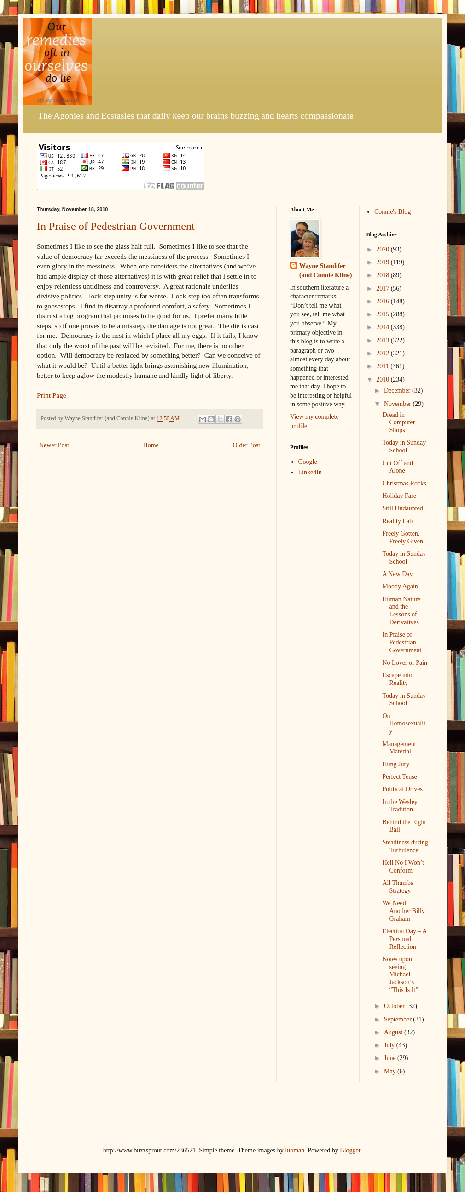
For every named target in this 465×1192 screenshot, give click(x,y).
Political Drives (402, 789)
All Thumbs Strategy (397, 886)
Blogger (350, 1150)
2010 (383, 379)
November (398, 403)
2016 (383, 301)
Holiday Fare (399, 495)
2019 (383, 262)
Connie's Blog (392, 211)
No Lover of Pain (404, 662)
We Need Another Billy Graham (403, 911)
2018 (383, 275)
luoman (294, 1150)
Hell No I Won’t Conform (403, 866)
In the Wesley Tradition (399, 805)
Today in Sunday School (404, 446)
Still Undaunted (402, 508)
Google (307, 461)
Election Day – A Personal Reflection (404, 939)
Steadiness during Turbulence (405, 846)
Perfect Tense (399, 776)
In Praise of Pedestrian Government (116, 226)
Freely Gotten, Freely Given (402, 537)
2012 (383, 353)
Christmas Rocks (404, 483)
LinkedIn (310, 472)
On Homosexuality (403, 724)
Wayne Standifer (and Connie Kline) (325, 270)
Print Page (51, 395)
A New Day (397, 573)
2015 (383, 314)
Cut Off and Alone (397, 467)
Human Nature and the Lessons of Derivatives (401, 611)
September (398, 1019)
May (390, 1071)
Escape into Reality (397, 679)
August (394, 1032)
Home (151, 445)
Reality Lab (397, 521)
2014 (383, 327)
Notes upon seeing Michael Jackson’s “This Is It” (400, 974)
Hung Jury (395, 764)
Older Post (247, 445)
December (398, 390)
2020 (383, 249)
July (390, 1045)
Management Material (399, 748)
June (390, 1058)
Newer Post (54, 445)
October (395, 1006)
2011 (383, 366)
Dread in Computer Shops (398, 422)
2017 (383, 288)
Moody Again (400, 586)
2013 (383, 340)
